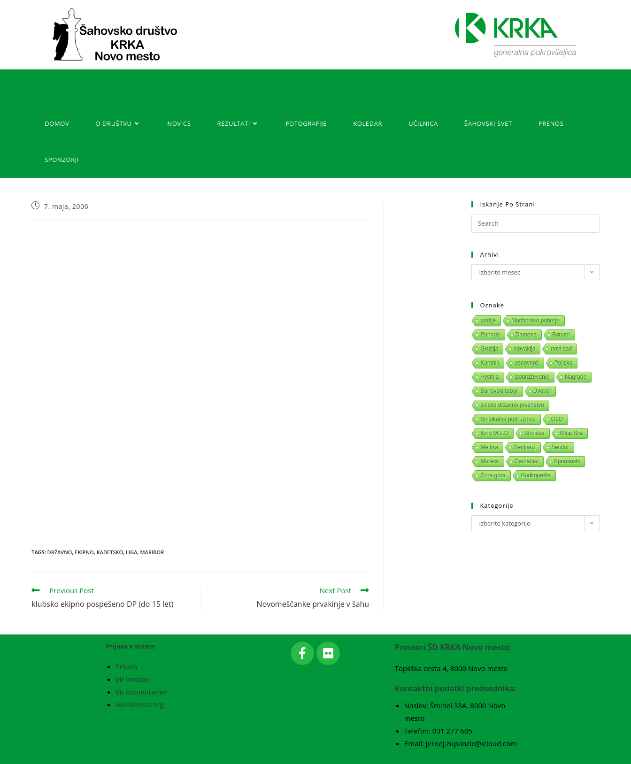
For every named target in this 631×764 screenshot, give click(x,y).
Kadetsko (110, 552)
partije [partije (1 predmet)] (488, 320)
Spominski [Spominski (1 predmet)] (567, 461)
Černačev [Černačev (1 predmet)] (527, 461)
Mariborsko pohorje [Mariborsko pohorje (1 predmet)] (535, 320)
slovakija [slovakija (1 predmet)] (524, 348)
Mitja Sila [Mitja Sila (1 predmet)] (571, 433)
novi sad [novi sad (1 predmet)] (561, 348)
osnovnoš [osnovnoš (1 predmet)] (527, 362)
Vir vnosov (132, 679)
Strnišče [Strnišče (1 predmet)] (534, 433)
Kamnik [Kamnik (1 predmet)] (489, 362)
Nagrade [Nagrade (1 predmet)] (575, 377)
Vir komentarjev (141, 691)
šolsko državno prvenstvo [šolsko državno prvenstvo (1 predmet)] (512, 405)
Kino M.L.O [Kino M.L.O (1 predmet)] (494, 433)
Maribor (152, 552)
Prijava (126, 666)
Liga (132, 552)
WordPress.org (139, 704)
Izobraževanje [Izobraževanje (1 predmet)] (532, 377)
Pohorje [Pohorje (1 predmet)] (490, 334)
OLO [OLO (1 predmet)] (557, 419)
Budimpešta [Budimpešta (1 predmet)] (536, 475)
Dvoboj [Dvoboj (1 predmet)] (542, 391)
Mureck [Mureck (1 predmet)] (489, 461)
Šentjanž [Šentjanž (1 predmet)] (525, 447)
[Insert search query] (535, 223)
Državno (59, 552)
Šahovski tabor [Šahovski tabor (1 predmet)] (498, 391)
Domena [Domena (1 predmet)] (526, 334)
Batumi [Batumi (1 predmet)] (560, 334)
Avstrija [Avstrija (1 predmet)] (489, 377)
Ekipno (84, 552)
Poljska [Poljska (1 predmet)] (563, 362)
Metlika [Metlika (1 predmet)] (489, 447)
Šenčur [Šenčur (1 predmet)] (560, 447)
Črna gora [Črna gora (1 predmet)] (492, 475)
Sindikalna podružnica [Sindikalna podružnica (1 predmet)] (507, 419)
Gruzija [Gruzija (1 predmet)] (489, 348)
